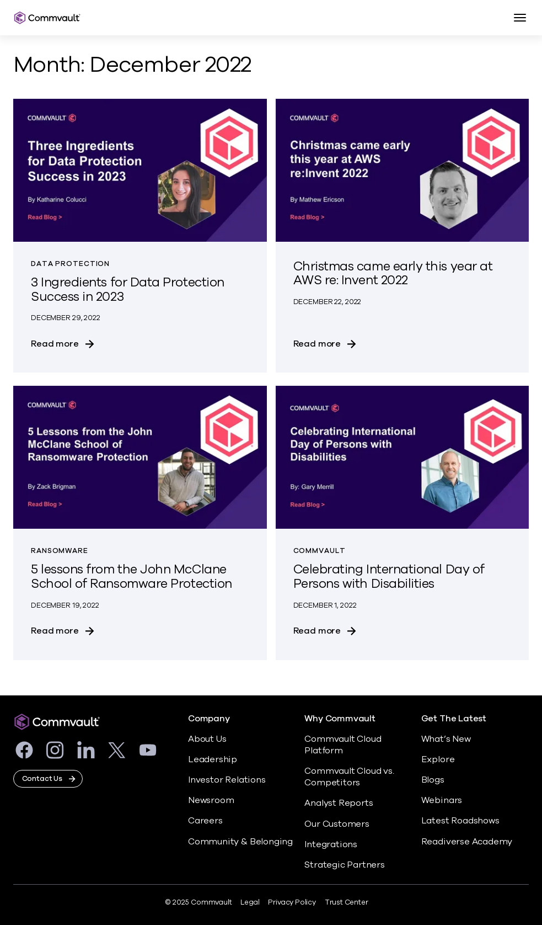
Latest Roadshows (460, 821)
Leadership (212, 759)
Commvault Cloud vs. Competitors (349, 777)
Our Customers (336, 824)
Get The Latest (453, 719)
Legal (249, 902)
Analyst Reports (338, 803)
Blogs (432, 780)
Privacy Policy (291, 902)
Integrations (330, 844)
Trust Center (346, 902)
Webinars (441, 800)
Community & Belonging (240, 842)
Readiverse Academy (467, 842)
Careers (205, 821)
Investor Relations (227, 780)
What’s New (446, 739)
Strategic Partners (344, 865)
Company (209, 719)
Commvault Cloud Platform (342, 745)
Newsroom (211, 800)
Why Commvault (339, 719)
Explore (438, 759)
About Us (207, 739)
